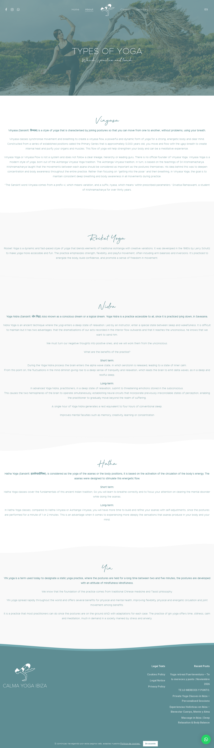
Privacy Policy (156, 686)
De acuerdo (150, 744)
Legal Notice (157, 680)
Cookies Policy (156, 674)
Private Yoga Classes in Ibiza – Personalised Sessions (191, 698)
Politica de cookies (130, 743)
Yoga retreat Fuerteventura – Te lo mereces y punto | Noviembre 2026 (190, 679)
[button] (206, 739)
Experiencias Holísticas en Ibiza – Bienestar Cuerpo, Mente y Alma (190, 709)
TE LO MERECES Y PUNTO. (194, 690)
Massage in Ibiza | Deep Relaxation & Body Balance (194, 720)
